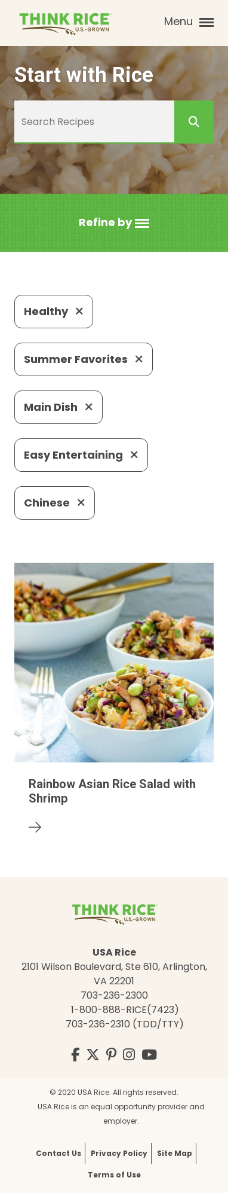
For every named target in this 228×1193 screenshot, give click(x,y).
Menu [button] (189, 21)
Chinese (54, 502)
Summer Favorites (83, 359)
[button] (114, 222)
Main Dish (58, 406)
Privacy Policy (119, 1153)
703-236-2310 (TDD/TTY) (125, 1024)
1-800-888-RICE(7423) (125, 1010)
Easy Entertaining (81, 454)
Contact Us (58, 1153)
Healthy (54, 311)
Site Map (174, 1153)
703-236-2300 (114, 995)
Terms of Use (114, 1175)
